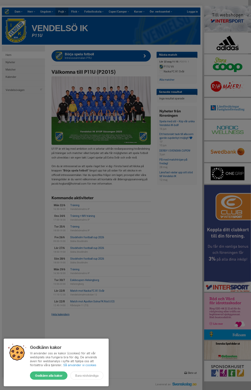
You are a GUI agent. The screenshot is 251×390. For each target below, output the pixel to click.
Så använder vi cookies (79, 365)
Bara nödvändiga (86, 375)
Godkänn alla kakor (48, 375)
